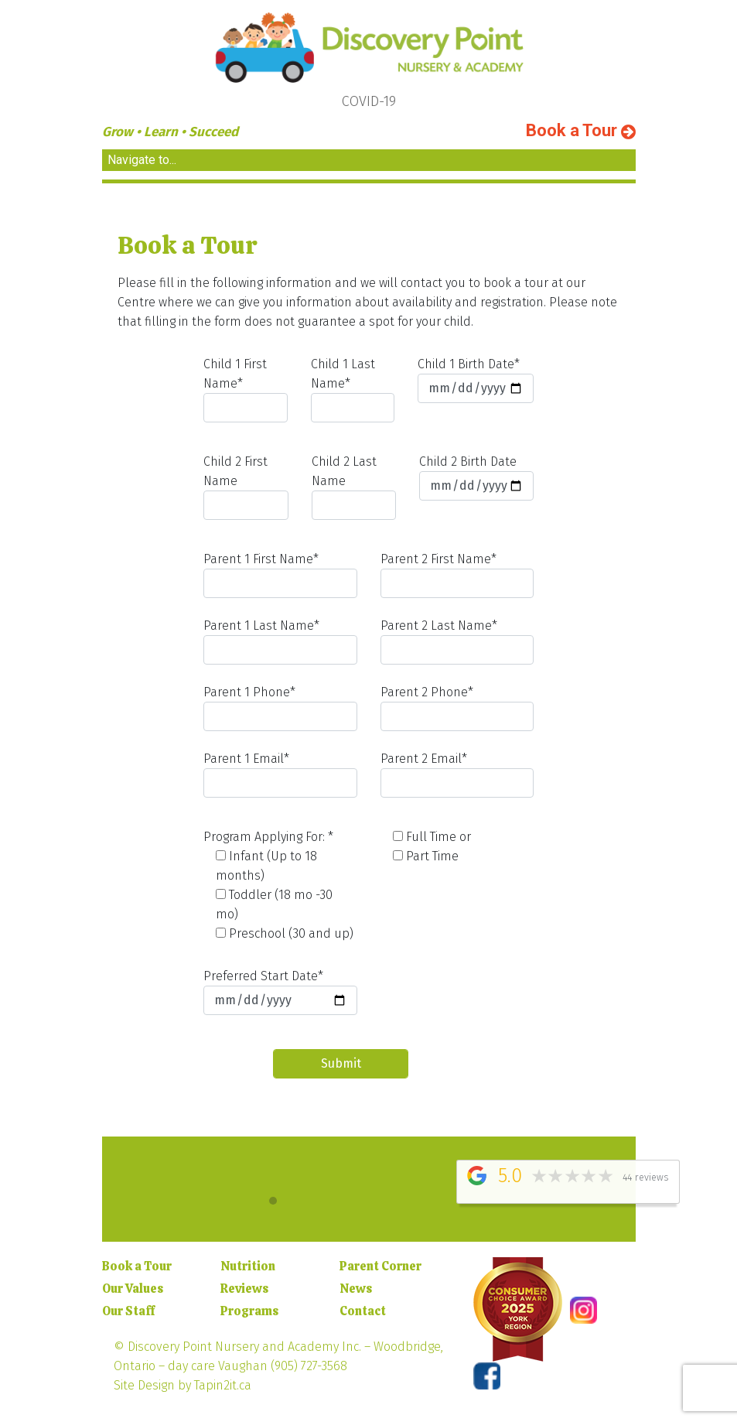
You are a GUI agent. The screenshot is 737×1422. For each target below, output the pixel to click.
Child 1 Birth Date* (473, 380)
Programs (249, 1311)
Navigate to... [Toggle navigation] (141, 159)
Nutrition (247, 1266)
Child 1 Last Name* (351, 389)
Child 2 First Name (247, 487)
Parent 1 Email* (281, 774)
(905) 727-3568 (309, 1366)
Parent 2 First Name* (455, 575)
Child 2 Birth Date (473, 477)
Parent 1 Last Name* (281, 641)
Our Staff (128, 1311)
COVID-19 (369, 101)
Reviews (244, 1288)
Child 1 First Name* (246, 389)
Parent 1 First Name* (281, 575)
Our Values (132, 1288)
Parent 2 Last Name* (455, 641)
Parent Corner (380, 1266)
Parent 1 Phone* (281, 708)
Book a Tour (581, 130)
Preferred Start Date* (281, 992)
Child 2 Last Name (352, 487)
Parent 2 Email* (455, 774)
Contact (362, 1311)
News (355, 1288)
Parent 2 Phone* (455, 708)
